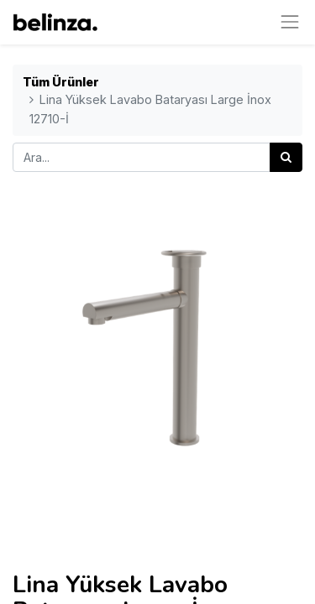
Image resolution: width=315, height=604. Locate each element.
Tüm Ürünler (61, 82)
